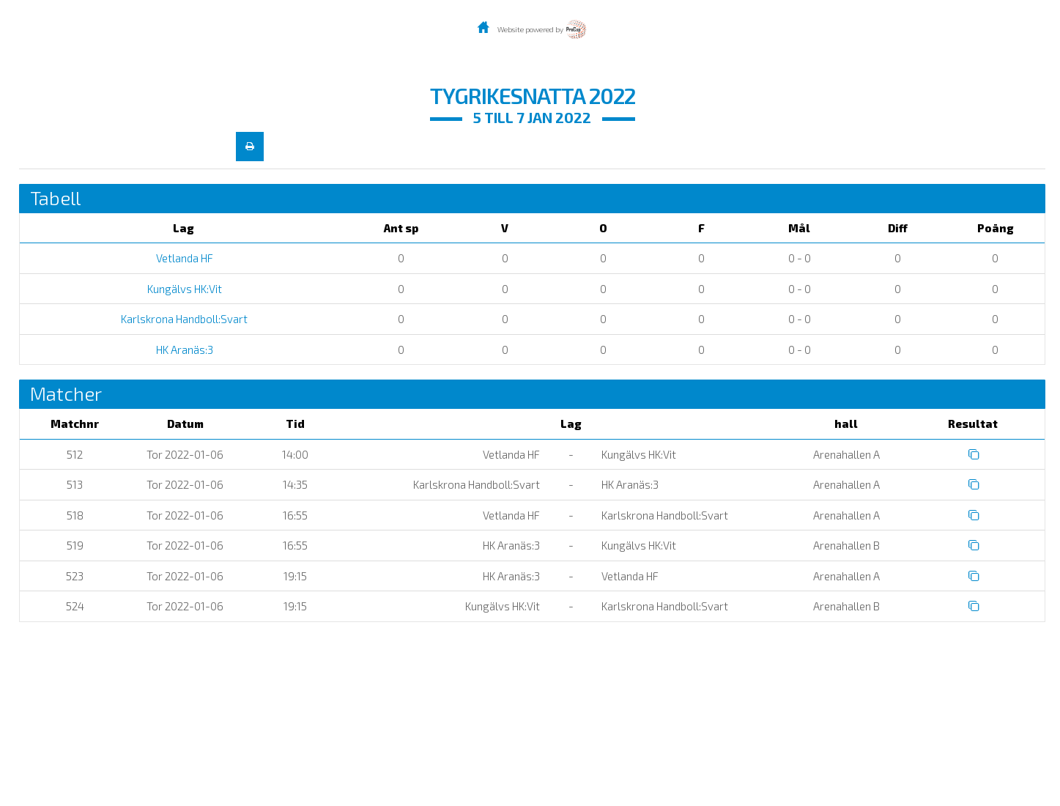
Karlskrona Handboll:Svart (183, 318)
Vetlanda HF (183, 258)
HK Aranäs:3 (183, 349)
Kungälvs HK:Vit (183, 288)
